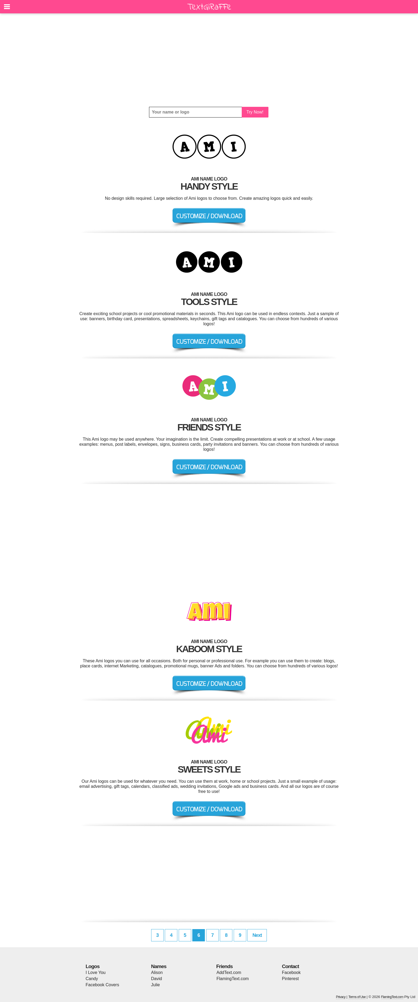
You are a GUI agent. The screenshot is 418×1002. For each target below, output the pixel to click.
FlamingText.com (233, 978)
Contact (290, 966)
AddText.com (229, 972)
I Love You (96, 972)
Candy (92, 978)
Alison (157, 972)
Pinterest (290, 978)
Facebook (291, 972)
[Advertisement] (209, 60)
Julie (155, 985)
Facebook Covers (102, 985)
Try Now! (255, 112)
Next (257, 935)
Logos (93, 966)
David (156, 978)
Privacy (341, 997)
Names (158, 966)
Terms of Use (357, 997)
